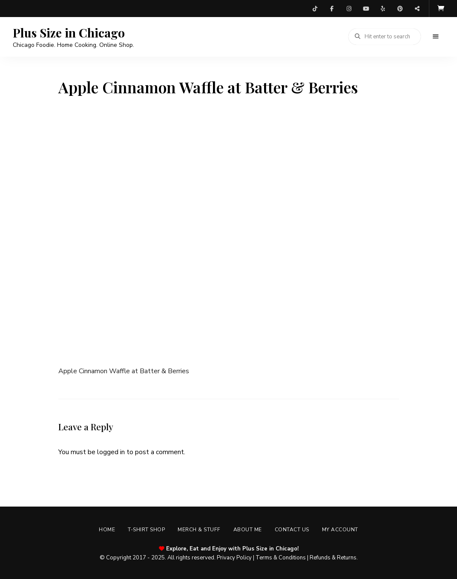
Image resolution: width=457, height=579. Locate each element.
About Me (247, 529)
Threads (416, 8)
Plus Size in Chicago (69, 33)
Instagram (348, 8)
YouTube (365, 8)
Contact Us (292, 529)
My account (340, 529)
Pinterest (399, 8)
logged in (111, 452)
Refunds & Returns (333, 558)
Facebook (331, 8)
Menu (435, 36)
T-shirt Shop (146, 529)
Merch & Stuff (199, 529)
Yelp (382, 8)
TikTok (314, 8)
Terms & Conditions (281, 558)
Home (107, 529)
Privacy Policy (234, 558)
